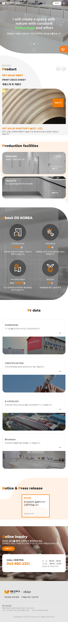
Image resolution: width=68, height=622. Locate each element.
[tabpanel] (34, 27)
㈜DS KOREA (11, 3)
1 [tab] (30, 43)
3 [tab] (37, 43)
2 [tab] (34, 43)
